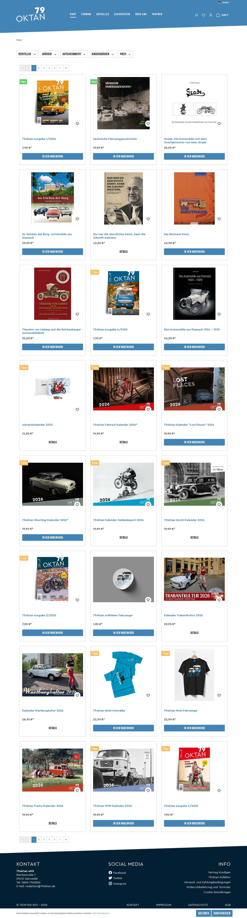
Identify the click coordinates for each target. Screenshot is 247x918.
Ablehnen (203, 913)
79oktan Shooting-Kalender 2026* (45, 520)
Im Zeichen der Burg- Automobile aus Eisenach (47, 236)
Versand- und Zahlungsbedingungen (207, 882)
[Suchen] (196, 14)
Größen (49, 54)
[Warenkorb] (222, 14)
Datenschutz (198, 905)
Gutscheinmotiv (74, 54)
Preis (125, 54)
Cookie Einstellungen (217, 892)
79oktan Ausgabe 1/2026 (39, 138)
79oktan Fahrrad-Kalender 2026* (115, 424)
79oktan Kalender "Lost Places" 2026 (189, 424)
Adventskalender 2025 (37, 424)
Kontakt (133, 905)
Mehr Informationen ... (101, 913)
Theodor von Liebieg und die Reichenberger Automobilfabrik (51, 331)
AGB (228, 905)
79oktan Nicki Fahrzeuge (180, 710)
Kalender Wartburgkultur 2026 (42, 710)
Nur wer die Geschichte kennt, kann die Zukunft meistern (119, 236)
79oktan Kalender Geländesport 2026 (118, 520)
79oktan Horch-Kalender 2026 (184, 520)
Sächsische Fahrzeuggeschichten (115, 138)
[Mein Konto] (210, 14)
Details (124, 252)
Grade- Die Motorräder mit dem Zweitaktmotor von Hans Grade (185, 140)
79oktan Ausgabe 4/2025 (110, 329)
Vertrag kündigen (219, 872)
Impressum (163, 905)
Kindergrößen (103, 54)
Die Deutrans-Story (176, 234)
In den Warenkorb (52, 156)
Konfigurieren (222, 913)
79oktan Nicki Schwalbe (109, 710)
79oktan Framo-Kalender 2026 (42, 805)
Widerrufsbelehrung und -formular (208, 887)
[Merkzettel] (203, 14)
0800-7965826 (31, 882)
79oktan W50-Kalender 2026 (112, 805)
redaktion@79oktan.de (40, 886)
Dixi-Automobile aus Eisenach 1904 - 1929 (192, 329)
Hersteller (27, 54)
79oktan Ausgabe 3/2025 (39, 615)
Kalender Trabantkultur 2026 (183, 615)
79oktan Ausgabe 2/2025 (181, 805)
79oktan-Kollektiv (219, 877)
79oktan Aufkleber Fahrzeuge (112, 615)
